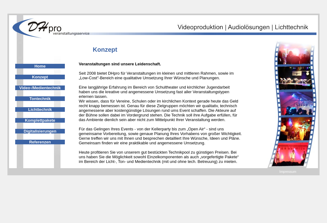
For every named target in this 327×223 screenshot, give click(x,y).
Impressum (288, 171)
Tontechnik (40, 98)
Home (40, 66)
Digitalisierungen (40, 131)
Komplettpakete (40, 120)
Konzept (40, 77)
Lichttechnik (40, 109)
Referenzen (40, 142)
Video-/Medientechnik (39, 87)
